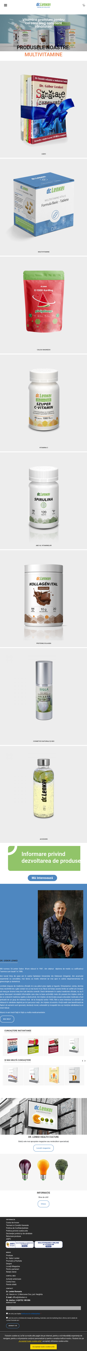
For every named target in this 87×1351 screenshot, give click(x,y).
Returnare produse (13, 1234)
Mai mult (7, 1017)
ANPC (8, 1237)
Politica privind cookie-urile (17, 1229)
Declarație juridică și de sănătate (19, 1232)
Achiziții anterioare (13, 1277)
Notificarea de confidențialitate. (31, 1312)
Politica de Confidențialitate (17, 1226)
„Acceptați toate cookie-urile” (30, 1341)
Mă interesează (42, 877)
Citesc (43, 1202)
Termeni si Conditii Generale (17, 1223)
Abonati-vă (12, 1324)
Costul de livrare (12, 1221)
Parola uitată (11, 1282)
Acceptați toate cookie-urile (43, 1347)
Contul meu (10, 1280)
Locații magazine (43, 1146)
